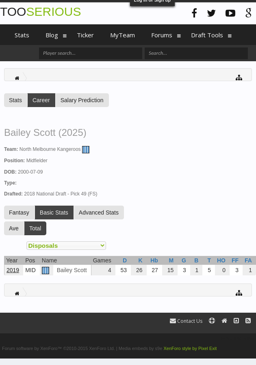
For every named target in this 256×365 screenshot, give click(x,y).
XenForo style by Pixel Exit (190, 348)
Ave (14, 228)
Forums (161, 35)
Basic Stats (54, 212)
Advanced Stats (99, 212)
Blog (52, 35)
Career (41, 100)
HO (221, 260)
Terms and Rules (237, 338)
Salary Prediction (82, 100)
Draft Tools (207, 35)
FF (235, 260)
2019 (13, 270)
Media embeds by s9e (141, 348)
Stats (15, 100)
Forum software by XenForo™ (58, 348)
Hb (154, 260)
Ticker (85, 35)
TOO (40, 11)
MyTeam (122, 35)
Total (35, 228)
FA (248, 260)
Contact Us (186, 321)
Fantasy (19, 212)
